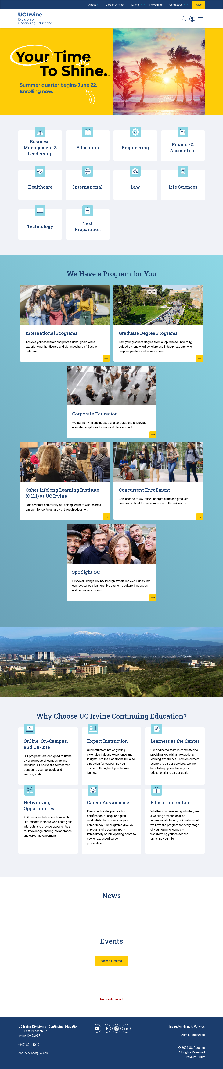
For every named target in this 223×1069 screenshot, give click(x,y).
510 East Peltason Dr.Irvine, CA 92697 (32, 1033)
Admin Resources (193, 1035)
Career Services (115, 4)
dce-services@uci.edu (33, 1053)
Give (199, 4)
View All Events (111, 961)
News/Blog (156, 4)
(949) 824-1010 (28, 1044)
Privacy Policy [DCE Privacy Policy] (195, 1057)
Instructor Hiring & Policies (187, 1026)
